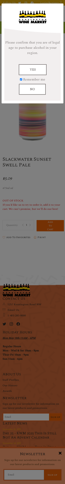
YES (33, 69)
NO (32, 89)
